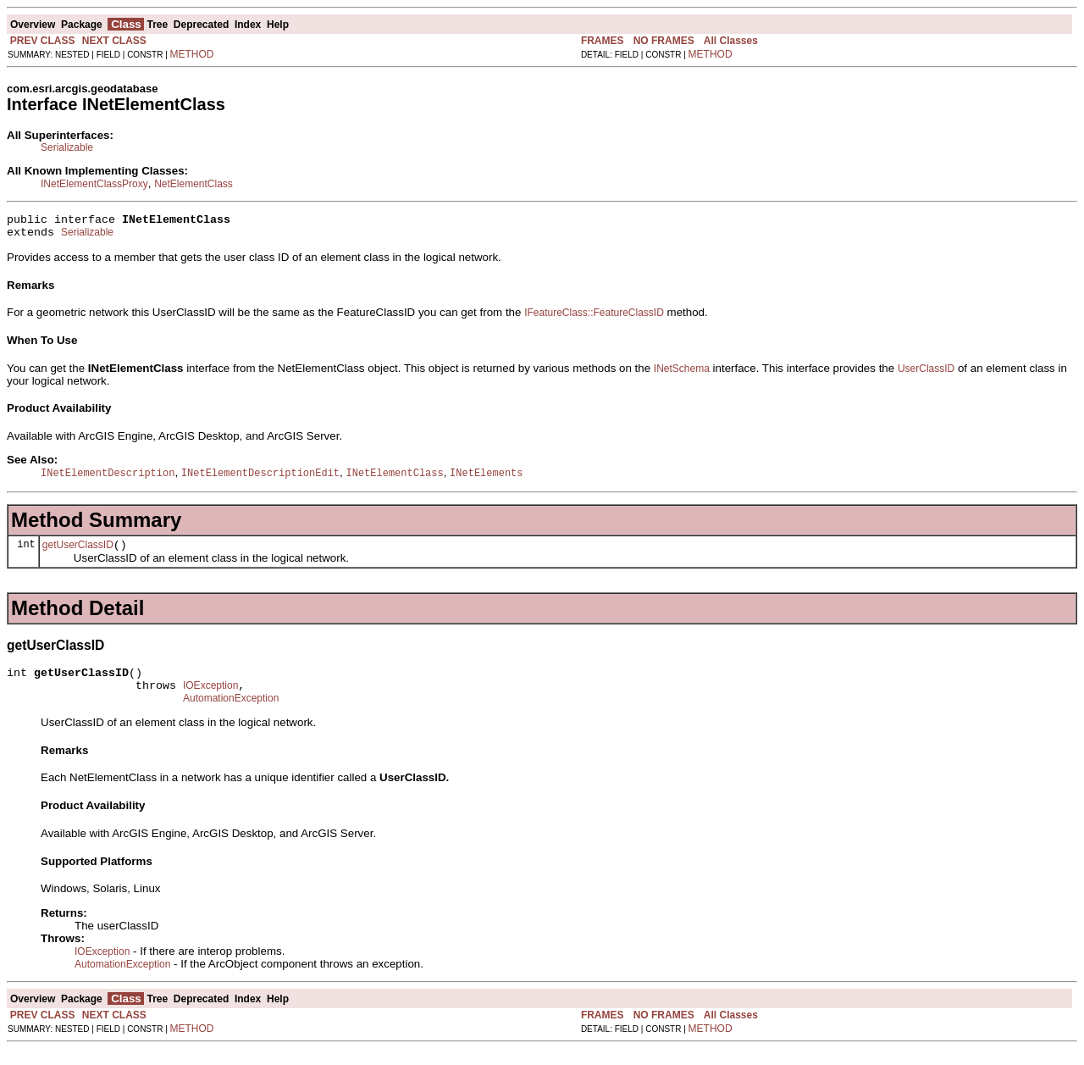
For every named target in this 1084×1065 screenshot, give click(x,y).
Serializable (67, 147)
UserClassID (926, 374)
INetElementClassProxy (94, 184)
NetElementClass (193, 184)
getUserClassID (77, 553)
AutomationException (231, 714)
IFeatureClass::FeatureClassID (594, 318)
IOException (210, 699)
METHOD (192, 54)
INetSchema (682, 374)
